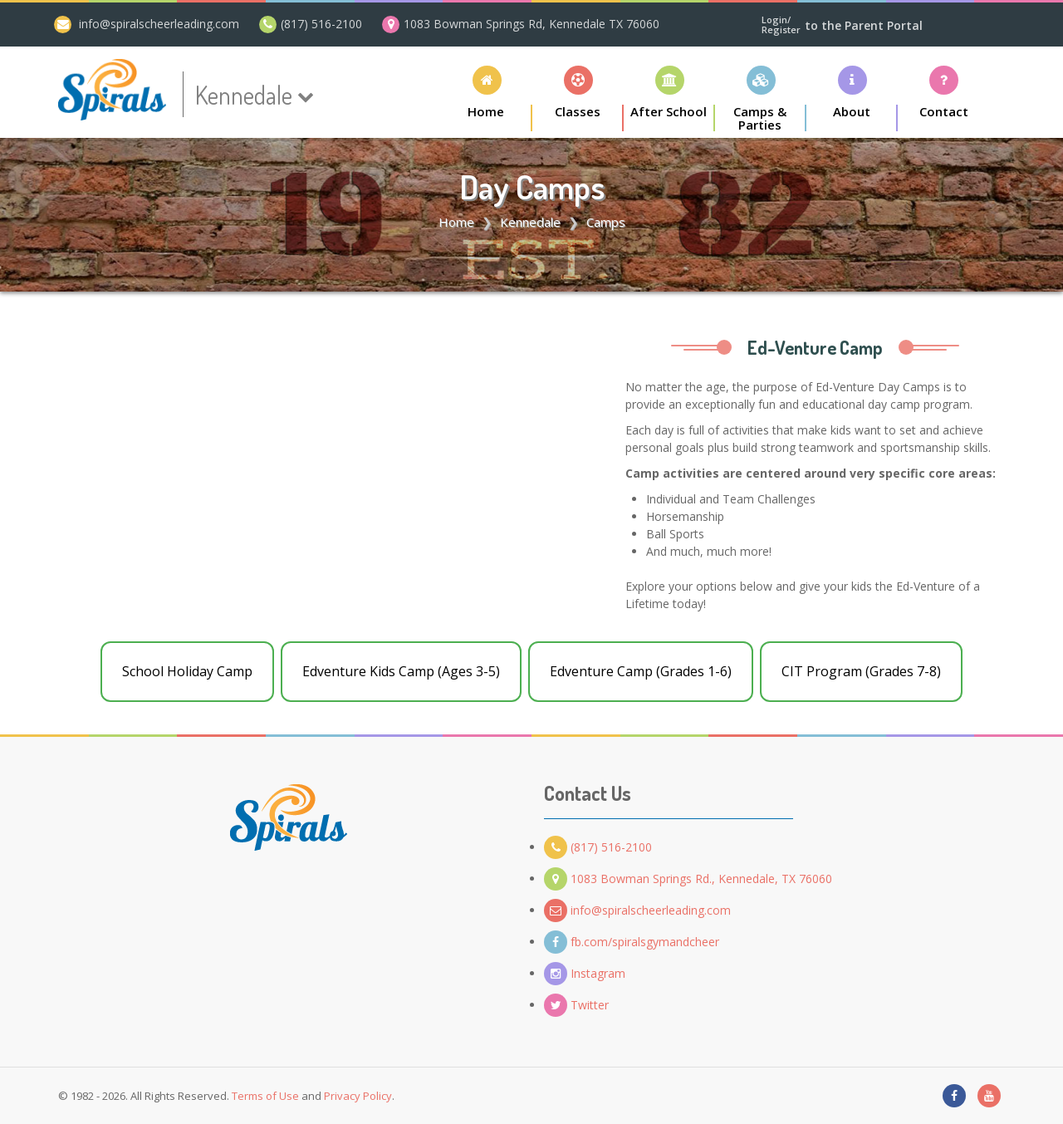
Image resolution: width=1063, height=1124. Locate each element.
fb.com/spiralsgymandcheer (631, 942)
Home (456, 222)
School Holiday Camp (187, 671)
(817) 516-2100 (321, 24)
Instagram (584, 973)
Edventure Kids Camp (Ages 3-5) (401, 671)
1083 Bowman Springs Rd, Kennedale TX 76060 (531, 24)
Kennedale (530, 222)
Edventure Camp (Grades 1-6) (641, 671)
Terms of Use (265, 1095)
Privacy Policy (358, 1095)
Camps (605, 222)
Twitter (576, 1005)
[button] (578, 98)
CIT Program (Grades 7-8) (861, 671)
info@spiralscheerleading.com (159, 24)
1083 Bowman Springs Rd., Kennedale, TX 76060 (688, 878)
